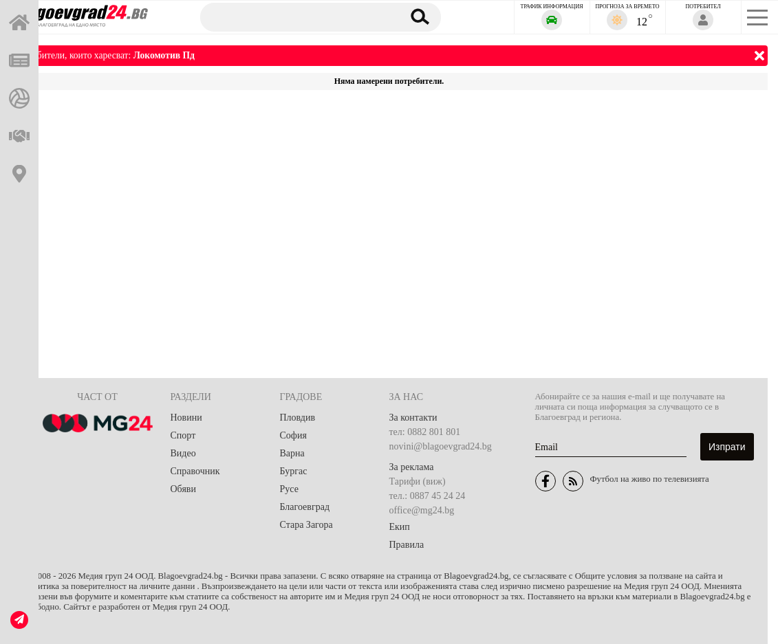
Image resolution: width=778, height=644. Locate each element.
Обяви (183, 489)
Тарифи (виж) (417, 481)
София (293, 435)
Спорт (183, 435)
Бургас (293, 471)
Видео (183, 453)
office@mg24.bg (422, 510)
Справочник (195, 471)
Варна (292, 453)
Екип (399, 527)
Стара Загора (306, 525)
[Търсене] (294, 16)
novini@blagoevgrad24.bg (440, 446)
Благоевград (305, 507)
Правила (406, 545)
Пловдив (298, 417)
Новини (186, 417)
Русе (289, 489)
